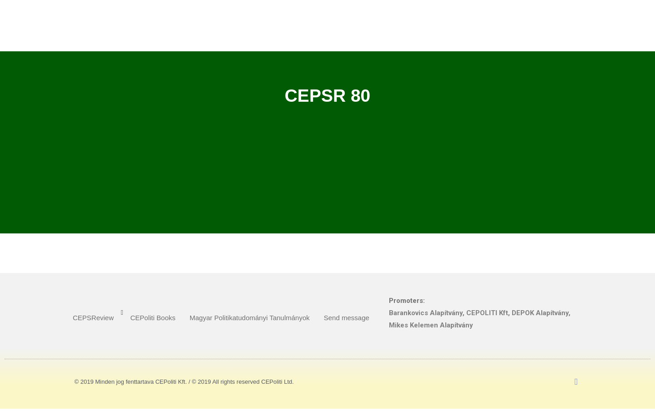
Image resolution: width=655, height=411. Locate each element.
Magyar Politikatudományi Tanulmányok (250, 318)
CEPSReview (93, 318)
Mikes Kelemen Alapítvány (431, 325)
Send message (346, 318)
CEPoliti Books (153, 318)
